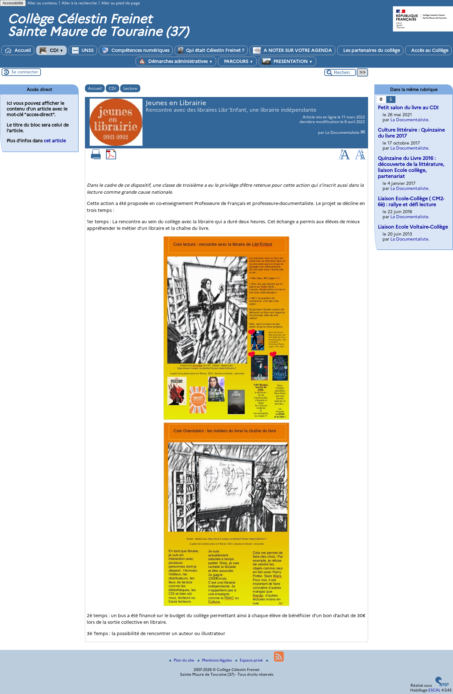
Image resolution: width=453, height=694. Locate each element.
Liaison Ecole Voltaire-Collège (413, 227)
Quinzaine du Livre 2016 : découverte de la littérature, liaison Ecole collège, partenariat (411, 167)
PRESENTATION (287, 61)
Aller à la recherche (79, 3)
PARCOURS (237, 61)
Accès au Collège (428, 50)
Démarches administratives (176, 61)
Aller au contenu (42, 3)
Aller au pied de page (120, 3)
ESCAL (434, 690)
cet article (55, 141)
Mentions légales (215, 660)
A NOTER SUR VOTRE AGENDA (292, 50)
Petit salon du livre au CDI (408, 108)
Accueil (18, 50)
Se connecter (24, 71)
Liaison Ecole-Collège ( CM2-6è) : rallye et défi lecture (411, 202)
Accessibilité (13, 3)
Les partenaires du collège (370, 50)
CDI (52, 50)
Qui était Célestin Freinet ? (211, 50)
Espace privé (249, 660)
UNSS (82, 50)
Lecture (130, 88)
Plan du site (182, 660)
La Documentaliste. (342, 132)
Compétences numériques (135, 50)
